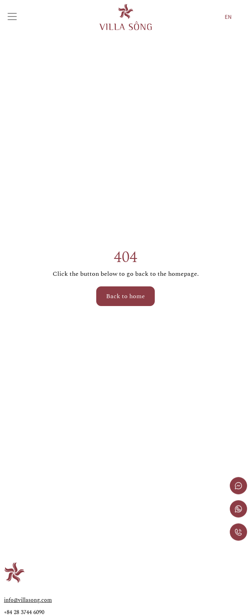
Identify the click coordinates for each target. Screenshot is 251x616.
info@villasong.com (28, 600)
